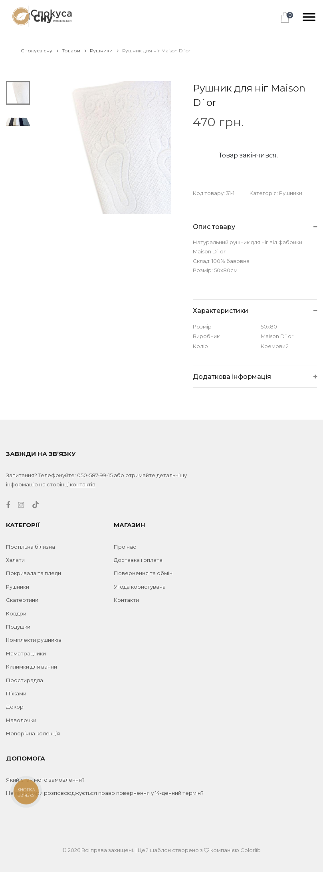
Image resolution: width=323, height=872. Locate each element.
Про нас (125, 547)
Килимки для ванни (31, 666)
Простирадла (24, 680)
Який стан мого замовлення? (45, 779)
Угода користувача (140, 586)
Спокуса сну (39, 51)
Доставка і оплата (138, 560)
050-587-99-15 (95, 475)
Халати (15, 560)
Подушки (18, 626)
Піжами (16, 693)
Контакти (126, 600)
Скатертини (22, 600)
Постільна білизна (30, 547)
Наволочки (21, 720)
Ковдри (16, 613)
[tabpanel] (104, 147)
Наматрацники (26, 653)
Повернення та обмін (143, 573)
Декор (15, 706)
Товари (74, 51)
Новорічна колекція (33, 733)
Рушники (104, 51)
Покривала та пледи (33, 573)
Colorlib (250, 850)
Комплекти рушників (33, 640)
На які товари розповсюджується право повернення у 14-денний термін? (105, 793)
